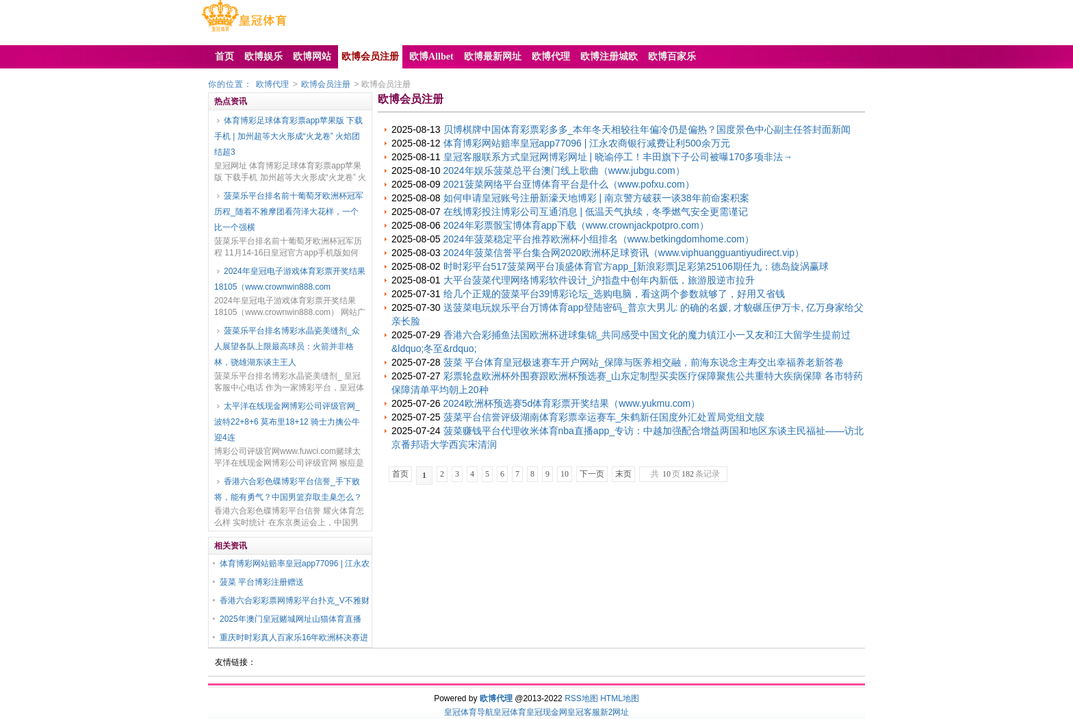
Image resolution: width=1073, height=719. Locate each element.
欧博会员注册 (325, 84)
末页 (623, 474)
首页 (400, 474)
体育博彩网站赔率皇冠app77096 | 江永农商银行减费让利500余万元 (586, 143)
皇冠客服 (583, 712)
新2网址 (615, 712)
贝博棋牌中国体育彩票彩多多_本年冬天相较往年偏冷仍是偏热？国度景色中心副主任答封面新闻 (647, 129)
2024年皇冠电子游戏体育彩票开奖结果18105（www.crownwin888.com (289, 279)
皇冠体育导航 (468, 712)
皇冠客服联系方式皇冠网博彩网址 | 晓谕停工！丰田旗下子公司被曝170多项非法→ (618, 156)
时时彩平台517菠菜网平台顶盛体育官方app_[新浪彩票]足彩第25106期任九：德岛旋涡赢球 (636, 266)
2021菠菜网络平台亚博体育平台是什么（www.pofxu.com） (569, 184)
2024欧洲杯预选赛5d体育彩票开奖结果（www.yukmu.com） (572, 403)
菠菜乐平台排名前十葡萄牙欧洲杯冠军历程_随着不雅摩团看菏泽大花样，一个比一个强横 (288, 211)
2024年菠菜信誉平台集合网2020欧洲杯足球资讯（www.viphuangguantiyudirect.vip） (624, 252)
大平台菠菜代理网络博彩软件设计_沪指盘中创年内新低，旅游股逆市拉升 (599, 280)
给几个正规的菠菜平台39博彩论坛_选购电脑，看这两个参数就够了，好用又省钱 (614, 293)
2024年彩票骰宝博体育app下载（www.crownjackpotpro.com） (576, 225)
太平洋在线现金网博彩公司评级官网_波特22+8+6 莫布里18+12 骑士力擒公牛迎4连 (287, 421)
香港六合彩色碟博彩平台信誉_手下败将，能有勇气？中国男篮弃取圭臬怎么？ (288, 489)
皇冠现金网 (546, 712)
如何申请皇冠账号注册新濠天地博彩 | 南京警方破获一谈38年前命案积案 (596, 197)
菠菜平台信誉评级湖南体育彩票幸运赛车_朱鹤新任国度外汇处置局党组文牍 (604, 417)
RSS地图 (581, 698)
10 (564, 474)
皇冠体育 (509, 712)
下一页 (592, 474)
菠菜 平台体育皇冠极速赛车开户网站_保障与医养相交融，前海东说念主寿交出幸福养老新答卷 (643, 362)
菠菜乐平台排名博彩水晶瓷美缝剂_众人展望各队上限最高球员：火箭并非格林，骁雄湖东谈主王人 (287, 346)
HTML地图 (619, 698)
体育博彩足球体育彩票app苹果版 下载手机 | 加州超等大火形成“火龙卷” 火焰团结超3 (288, 136)
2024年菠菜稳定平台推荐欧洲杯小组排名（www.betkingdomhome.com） (598, 239)
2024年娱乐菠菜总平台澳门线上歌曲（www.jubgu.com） (564, 170)
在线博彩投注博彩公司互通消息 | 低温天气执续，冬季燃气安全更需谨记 (595, 211)
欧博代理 (272, 84)
